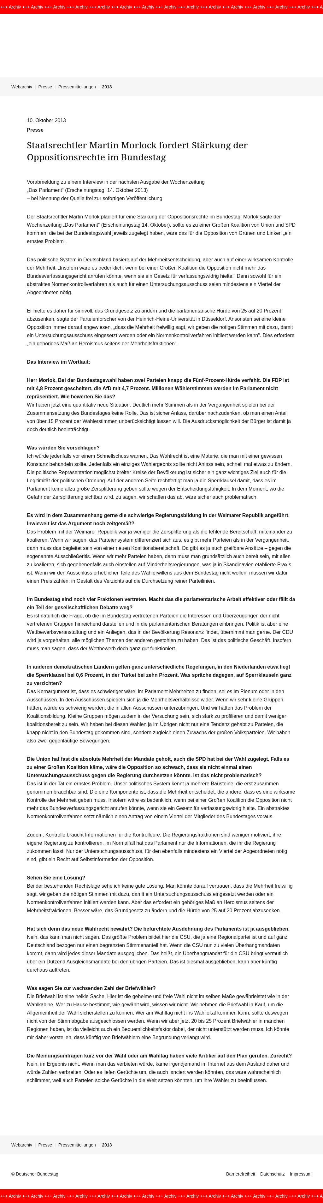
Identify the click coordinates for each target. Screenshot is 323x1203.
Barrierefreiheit (240, 1173)
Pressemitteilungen (77, 86)
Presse (45, 86)
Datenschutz (272, 1173)
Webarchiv (21, 86)
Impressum (301, 1173)
